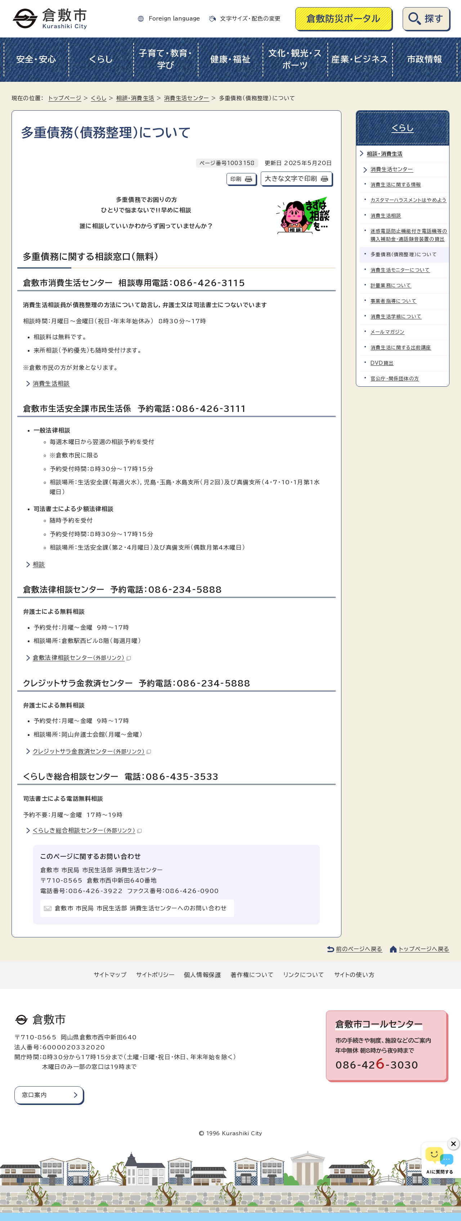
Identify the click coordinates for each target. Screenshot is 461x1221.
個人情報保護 (202, 975)
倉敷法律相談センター (82, 658)
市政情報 (425, 59)
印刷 (235, 179)
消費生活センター (187, 98)
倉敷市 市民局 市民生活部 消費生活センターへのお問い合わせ (141, 908)
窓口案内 (34, 1095)
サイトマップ (110, 975)
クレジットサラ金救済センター (92, 751)
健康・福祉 (230, 59)
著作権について (252, 975)
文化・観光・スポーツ (295, 59)
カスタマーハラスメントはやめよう (409, 200)
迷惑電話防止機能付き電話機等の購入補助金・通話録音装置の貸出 (409, 235)
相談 (39, 564)
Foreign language (174, 18)
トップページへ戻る (424, 949)
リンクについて (304, 975)
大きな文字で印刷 (291, 179)
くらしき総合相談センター (87, 830)
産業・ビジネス (360, 59)
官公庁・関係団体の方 (395, 378)
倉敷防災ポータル (343, 18)
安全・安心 (36, 59)
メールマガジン (387, 332)
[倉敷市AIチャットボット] (439, 1160)
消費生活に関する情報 (396, 184)
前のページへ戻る (359, 949)
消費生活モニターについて (400, 270)
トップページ (65, 98)
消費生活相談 (51, 383)
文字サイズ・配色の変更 (250, 18)
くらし (101, 59)
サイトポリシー (155, 975)
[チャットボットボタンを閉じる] (453, 1144)
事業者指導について (394, 301)
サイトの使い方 (354, 975)
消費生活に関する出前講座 (401, 347)
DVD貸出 (382, 363)
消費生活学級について (396, 316)
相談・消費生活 (135, 98)
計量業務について (391, 285)
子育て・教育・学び (166, 59)
